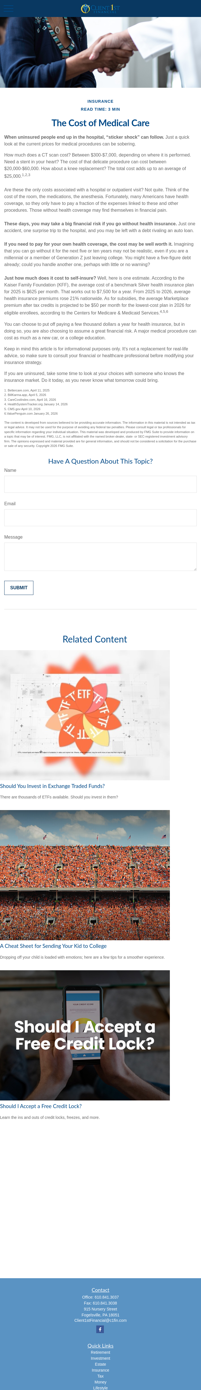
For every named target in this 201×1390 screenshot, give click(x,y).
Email (10, 503)
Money (100, 1382)
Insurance (100, 1370)
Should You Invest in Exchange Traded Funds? (52, 786)
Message (13, 537)
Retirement (100, 1352)
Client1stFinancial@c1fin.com (100, 1320)
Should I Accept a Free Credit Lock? (41, 1106)
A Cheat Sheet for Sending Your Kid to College (53, 946)
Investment (100, 1358)
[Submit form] (18, 588)
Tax (100, 1376)
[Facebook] (100, 1329)
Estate (100, 1364)
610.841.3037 (107, 1297)
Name (10, 470)
